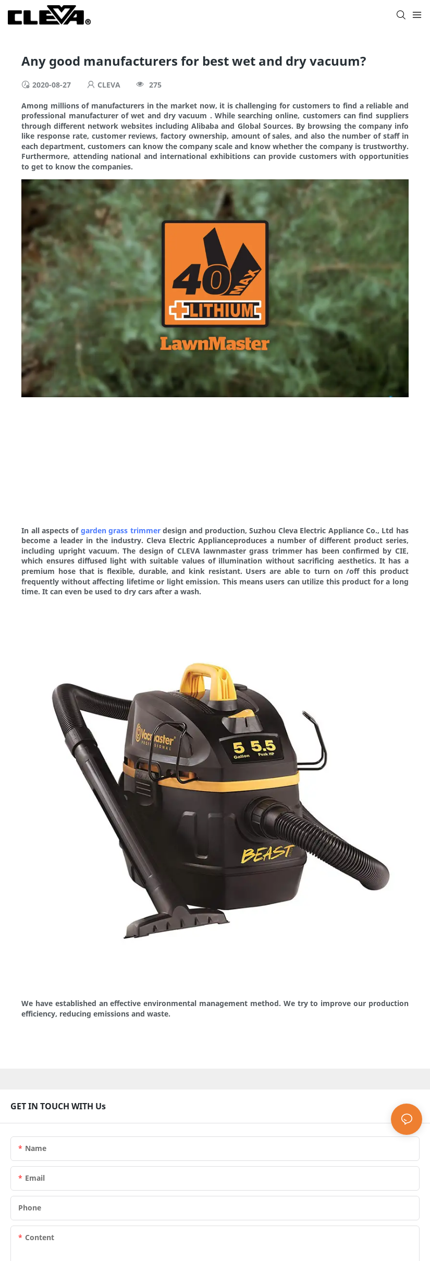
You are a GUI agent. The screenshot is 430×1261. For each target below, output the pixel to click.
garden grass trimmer (121, 530)
